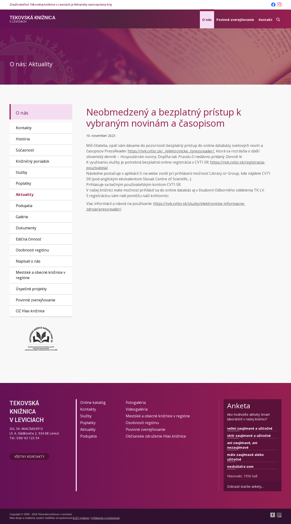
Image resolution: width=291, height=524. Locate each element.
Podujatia (24, 205)
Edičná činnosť (28, 239)
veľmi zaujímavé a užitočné (249, 428)
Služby (21, 172)
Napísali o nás (28, 261)
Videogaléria (137, 409)
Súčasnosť (25, 150)
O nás (207, 19)
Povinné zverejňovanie (235, 19)
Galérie (22, 216)
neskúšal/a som (240, 466)
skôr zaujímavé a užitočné (249, 435)
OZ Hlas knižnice (30, 310)
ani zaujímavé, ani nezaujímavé (242, 445)
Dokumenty (26, 228)
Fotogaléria (136, 402)
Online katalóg (93, 402)
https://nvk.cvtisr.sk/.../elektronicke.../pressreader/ (171, 151)
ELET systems (81, 518)
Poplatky (23, 183)
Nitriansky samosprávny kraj (93, 4)
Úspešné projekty (31, 288)
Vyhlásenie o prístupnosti (105, 518)
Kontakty (24, 127)
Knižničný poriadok (32, 161)
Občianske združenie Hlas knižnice (156, 436)
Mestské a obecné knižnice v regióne (40, 275)
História (23, 139)
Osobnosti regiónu (32, 250)
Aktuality (24, 194)
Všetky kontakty (29, 456)
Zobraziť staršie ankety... (245, 486)
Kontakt (265, 19)
